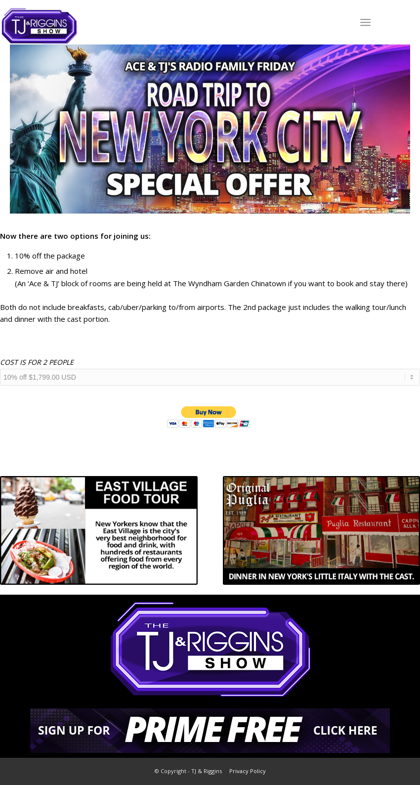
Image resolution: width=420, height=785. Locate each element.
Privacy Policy (247, 771)
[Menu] (365, 22)
